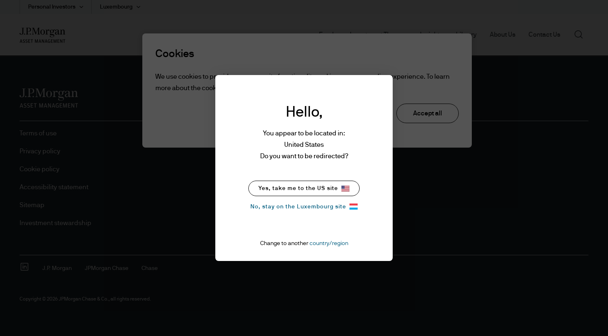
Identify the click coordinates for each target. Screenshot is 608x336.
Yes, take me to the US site (304, 189)
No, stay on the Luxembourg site (304, 206)
